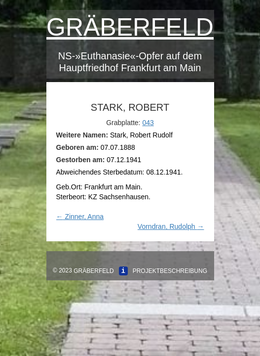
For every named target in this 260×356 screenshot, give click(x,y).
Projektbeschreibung (170, 270)
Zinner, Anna (80, 217)
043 (147, 123)
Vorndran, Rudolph (171, 226)
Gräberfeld (130, 27)
